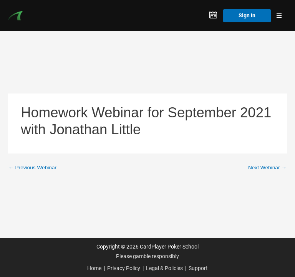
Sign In (247, 15)
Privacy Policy (123, 268)
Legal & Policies (164, 268)
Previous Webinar (32, 167)
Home (94, 268)
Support (198, 268)
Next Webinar (267, 167)
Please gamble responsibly (147, 256)
